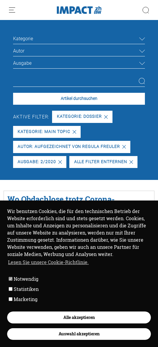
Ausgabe (22, 63)
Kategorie (23, 38)
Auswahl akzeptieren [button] (79, 334)
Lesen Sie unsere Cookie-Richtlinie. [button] (48, 262)
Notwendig (23, 279)
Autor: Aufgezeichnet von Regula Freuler (72, 146)
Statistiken (24, 289)
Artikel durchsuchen (79, 98)
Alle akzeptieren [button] (79, 317)
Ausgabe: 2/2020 (40, 161)
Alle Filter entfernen (103, 161)
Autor (18, 51)
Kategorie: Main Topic (47, 131)
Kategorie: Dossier (82, 116)
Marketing (23, 299)
